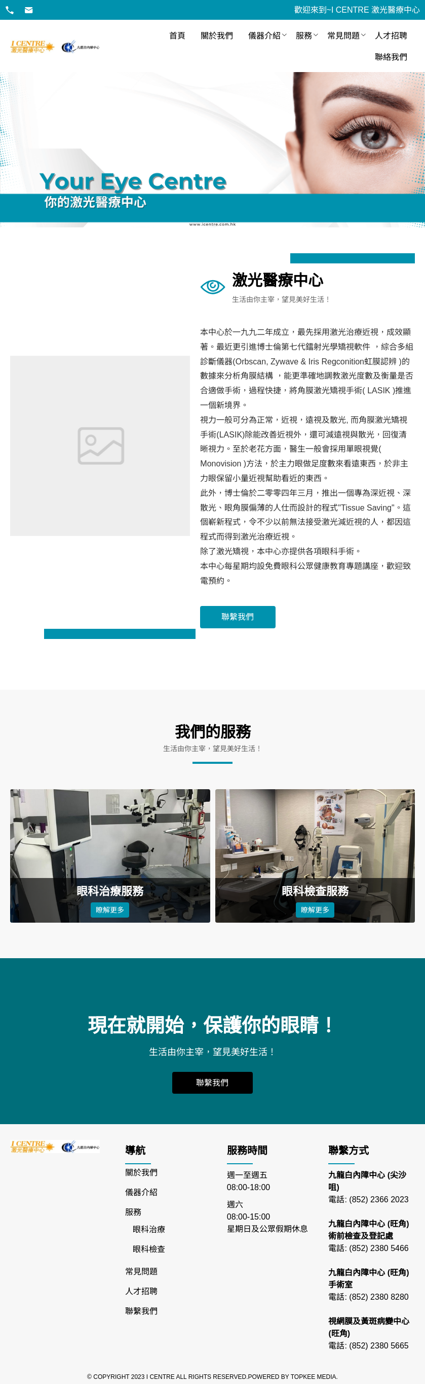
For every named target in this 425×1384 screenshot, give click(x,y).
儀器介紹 (264, 35)
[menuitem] (177, 36)
